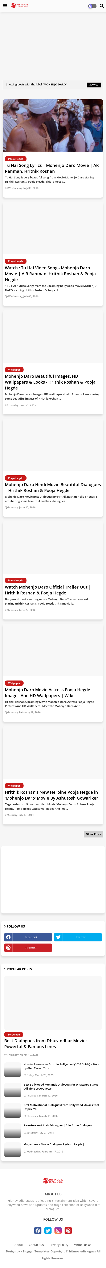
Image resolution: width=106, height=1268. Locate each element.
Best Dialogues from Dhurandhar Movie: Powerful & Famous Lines (45, 1043)
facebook (31, 937)
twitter (81, 937)
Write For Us (82, 1245)
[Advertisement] (53, 45)
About (19, 1245)
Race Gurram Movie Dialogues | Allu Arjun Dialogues (58, 1125)
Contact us (36, 1245)
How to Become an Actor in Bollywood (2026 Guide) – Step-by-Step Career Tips (61, 1066)
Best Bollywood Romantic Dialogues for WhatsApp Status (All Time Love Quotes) (61, 1086)
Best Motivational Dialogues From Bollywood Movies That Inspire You (61, 1107)
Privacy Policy (59, 1245)
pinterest (31, 948)
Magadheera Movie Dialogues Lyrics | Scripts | (54, 1144)
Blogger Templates (36, 1251)
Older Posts (93, 834)
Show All (94, 85)
